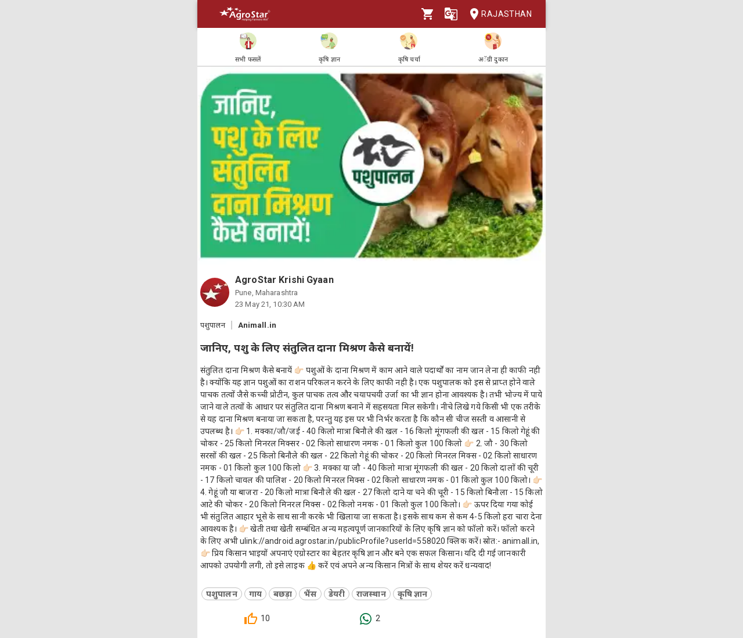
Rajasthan (497, 14)
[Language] (451, 14)
